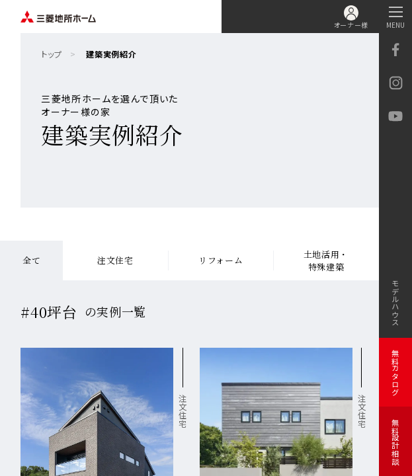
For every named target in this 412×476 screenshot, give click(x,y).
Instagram (395, 82)
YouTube (395, 116)
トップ (51, 54)
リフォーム (220, 260)
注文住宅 (115, 260)
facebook (395, 49)
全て (31, 260)
